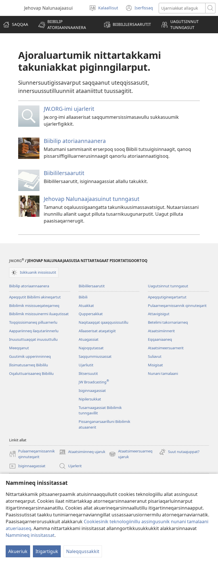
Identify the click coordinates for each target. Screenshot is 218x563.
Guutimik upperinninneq (30, 356)
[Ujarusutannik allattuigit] (182, 8)
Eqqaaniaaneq (160, 339)
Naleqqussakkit (82, 551)
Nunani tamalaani (163, 373)
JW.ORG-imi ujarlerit (69, 109)
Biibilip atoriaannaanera (75, 141)
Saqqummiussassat (95, 356)
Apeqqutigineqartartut (167, 297)
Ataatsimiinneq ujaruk (82, 451)
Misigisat (155, 364)
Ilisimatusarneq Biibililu (28, 364)
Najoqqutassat (91, 347)
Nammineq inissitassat (30, 535)
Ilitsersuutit (88, 373)
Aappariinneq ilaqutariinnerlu (33, 330)
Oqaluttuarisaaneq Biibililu (31, 373)
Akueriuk (18, 551)
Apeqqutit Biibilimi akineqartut (35, 297)
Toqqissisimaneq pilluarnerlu (33, 322)
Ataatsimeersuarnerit (166, 347)
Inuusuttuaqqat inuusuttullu (33, 339)
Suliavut (155, 356)
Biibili (83, 297)
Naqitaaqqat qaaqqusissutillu (103, 322)
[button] (65, 24)
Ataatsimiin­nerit (161, 330)
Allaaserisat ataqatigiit (97, 330)
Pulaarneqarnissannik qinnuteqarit (177, 305)
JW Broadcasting (94, 382)
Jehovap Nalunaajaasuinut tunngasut (91, 199)
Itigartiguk (46, 551)
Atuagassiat (88, 339)
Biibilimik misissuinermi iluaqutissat (39, 313)
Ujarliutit (86, 364)
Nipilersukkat (90, 399)
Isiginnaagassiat (92, 390)
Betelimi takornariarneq (168, 322)
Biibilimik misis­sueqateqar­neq (34, 305)
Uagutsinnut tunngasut (168, 285)
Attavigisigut (158, 313)
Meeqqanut (19, 347)
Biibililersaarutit (64, 173)
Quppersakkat (91, 313)
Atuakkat (86, 305)
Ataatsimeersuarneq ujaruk (130, 454)
